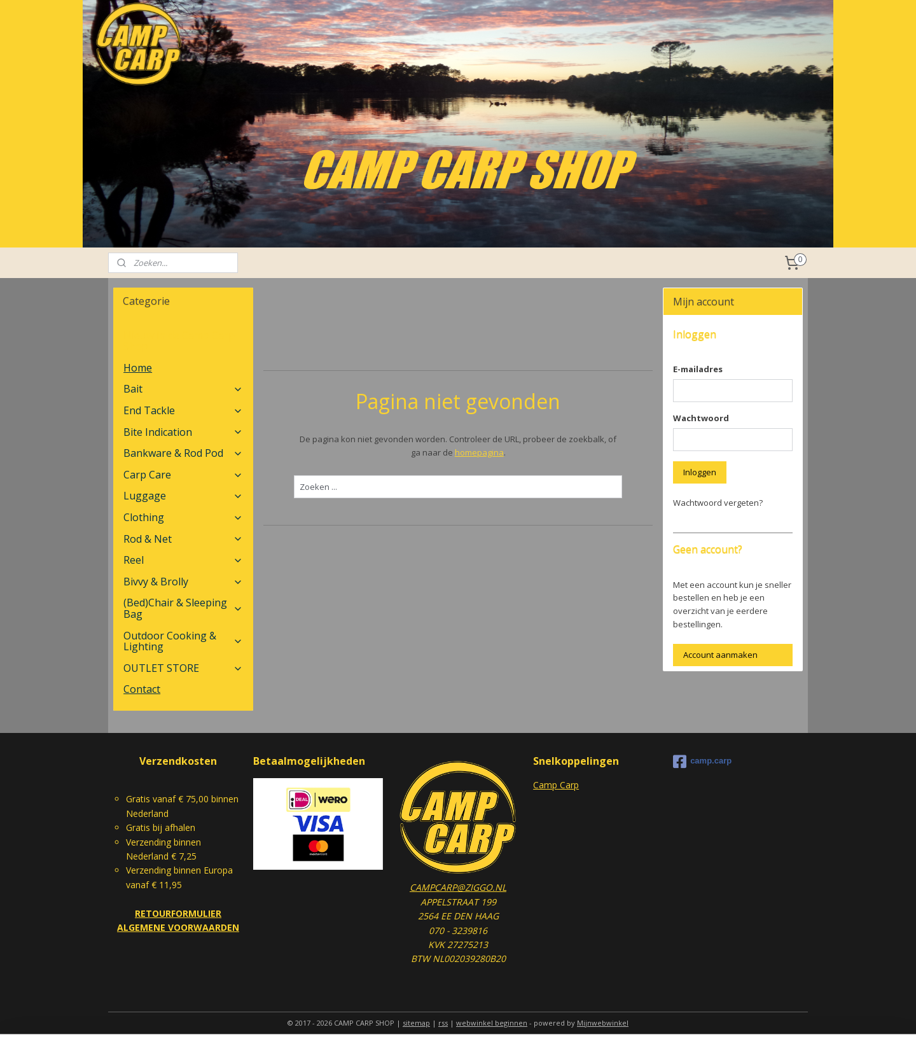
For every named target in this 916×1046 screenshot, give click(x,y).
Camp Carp (556, 785)
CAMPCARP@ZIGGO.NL (458, 887)
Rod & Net (182, 539)
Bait (182, 389)
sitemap (416, 1023)
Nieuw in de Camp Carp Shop (179, 341)
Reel (182, 560)
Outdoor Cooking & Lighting (182, 641)
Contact (141, 689)
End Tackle (182, 410)
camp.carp (702, 761)
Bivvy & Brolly (182, 582)
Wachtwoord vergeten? (718, 502)
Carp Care (182, 475)
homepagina (478, 452)
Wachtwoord (701, 418)
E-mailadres (698, 369)
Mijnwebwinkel (602, 1023)
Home (137, 368)
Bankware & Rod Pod (182, 453)
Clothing (182, 517)
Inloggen (699, 472)
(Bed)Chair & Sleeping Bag (182, 608)
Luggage (182, 496)
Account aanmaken (720, 654)
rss (443, 1023)
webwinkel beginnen (491, 1023)
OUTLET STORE (182, 668)
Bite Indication (182, 432)
